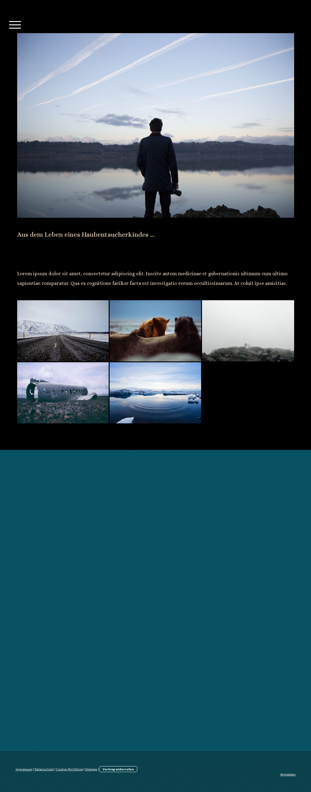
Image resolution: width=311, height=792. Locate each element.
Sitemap (91, 769)
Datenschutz (44, 769)
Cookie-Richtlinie (69, 769)
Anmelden (288, 774)
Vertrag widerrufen (118, 769)
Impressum (24, 769)
